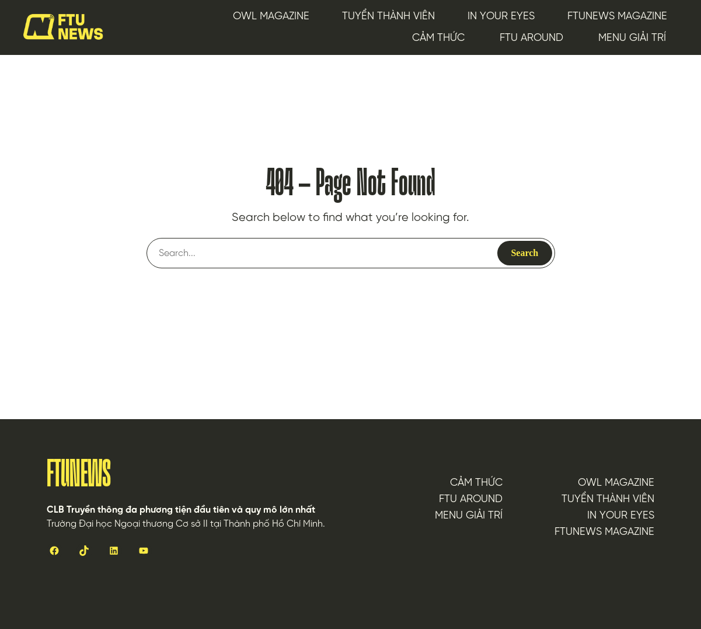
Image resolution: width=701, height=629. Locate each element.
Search (524, 253)
